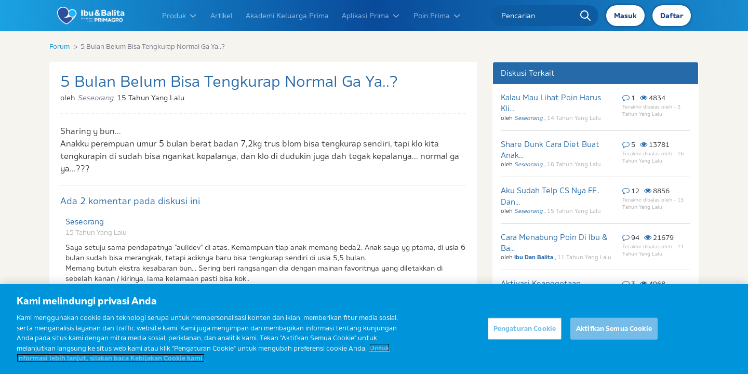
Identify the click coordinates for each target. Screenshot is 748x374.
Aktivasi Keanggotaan (541, 283)
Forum (59, 46)
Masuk (625, 15)
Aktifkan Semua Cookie (614, 332)
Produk (179, 15)
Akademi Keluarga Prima (287, 15)
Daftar (671, 15)
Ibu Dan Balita (534, 257)
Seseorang (84, 221)
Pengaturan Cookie (524, 332)
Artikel (221, 15)
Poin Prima (437, 15)
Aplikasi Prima (371, 15)
